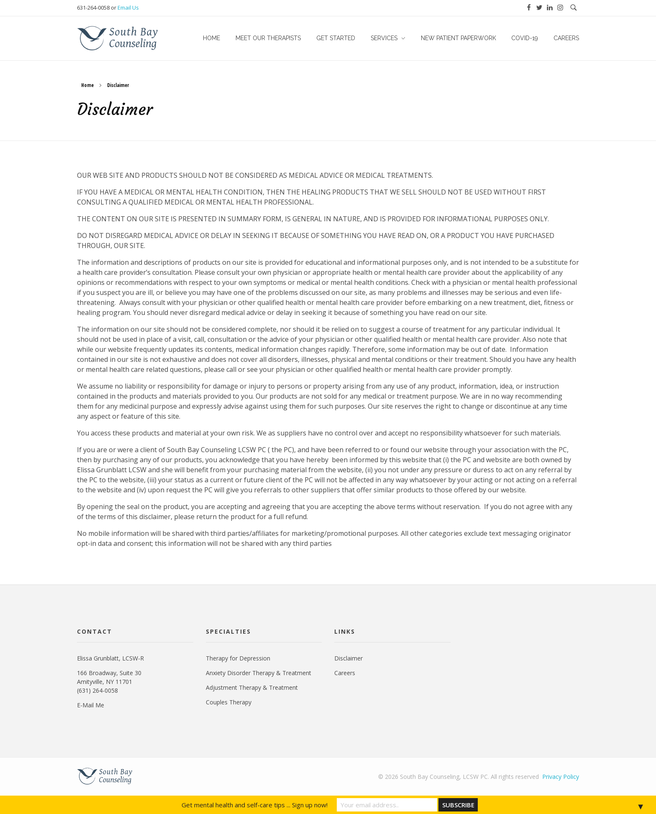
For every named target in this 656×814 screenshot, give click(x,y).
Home (87, 85)
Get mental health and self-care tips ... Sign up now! (255, 805)
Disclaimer (348, 658)
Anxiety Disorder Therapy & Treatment (258, 673)
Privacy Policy (560, 777)
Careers (344, 673)
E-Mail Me (90, 705)
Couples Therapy (228, 702)
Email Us (128, 7)
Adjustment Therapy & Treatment (252, 687)
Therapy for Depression (238, 658)
